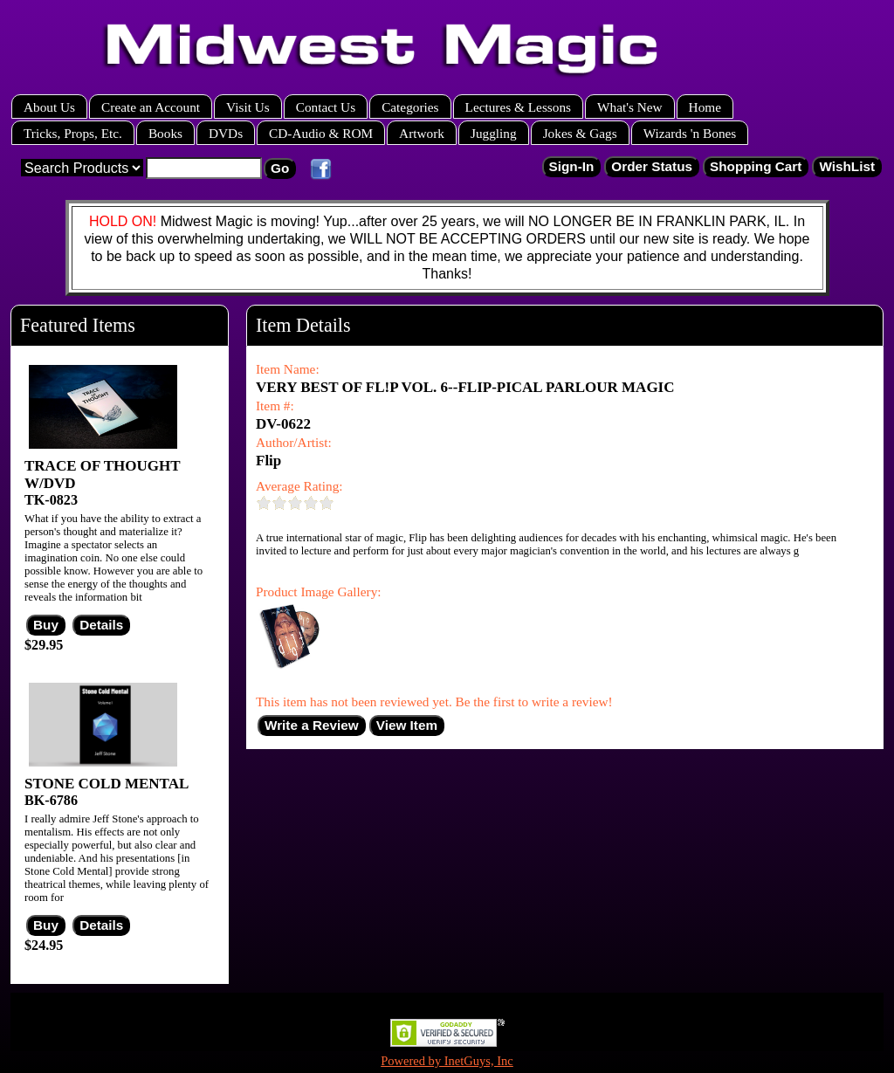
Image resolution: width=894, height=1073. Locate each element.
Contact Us (325, 107)
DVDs (226, 133)
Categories (410, 107)
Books (165, 133)
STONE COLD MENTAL (106, 783)
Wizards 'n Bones (690, 133)
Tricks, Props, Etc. (73, 133)
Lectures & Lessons (518, 107)
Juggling (494, 133)
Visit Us (248, 107)
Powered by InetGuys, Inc (447, 1061)
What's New (630, 107)
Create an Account (150, 107)
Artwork (421, 133)
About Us (49, 107)
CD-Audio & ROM (321, 133)
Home (705, 107)
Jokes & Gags (580, 133)
